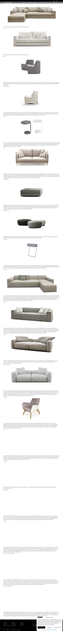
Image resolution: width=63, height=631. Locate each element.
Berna (4, 56)
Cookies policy (45, 629)
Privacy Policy (50, 629)
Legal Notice (55, 629)
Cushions (5, 460)
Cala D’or (5, 269)
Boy (4, 147)
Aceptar (41, 627)
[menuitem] (54, 1)
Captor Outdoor (6, 364)
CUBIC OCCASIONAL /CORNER (8, 553)
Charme (4, 397)
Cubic (4, 521)
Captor (4, 334)
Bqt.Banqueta (6, 179)
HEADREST (5, 239)
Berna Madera (6, 86)
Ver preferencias (58, 627)
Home (4, 629)
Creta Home (5, 489)
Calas (4, 301)
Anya (4, 28)
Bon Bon (5, 116)
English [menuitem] (54, 1)
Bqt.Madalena (6, 210)
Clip (4, 429)
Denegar (49, 627)
